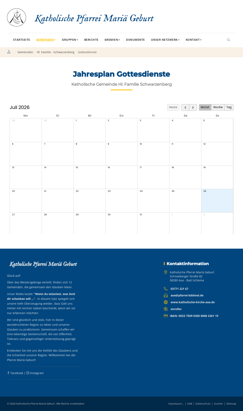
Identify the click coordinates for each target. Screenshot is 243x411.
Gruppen (70, 40)
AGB (189, 403)
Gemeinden (46, 40)
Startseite (21, 40)
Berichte (91, 40)
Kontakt (194, 40)
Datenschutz (203, 403)
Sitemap (231, 403)
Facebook (15, 373)
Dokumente (135, 40)
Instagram (35, 373)
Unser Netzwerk (165, 40)
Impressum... (176, 403)
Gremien (112, 40)
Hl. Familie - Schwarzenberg (55, 52)
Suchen (218, 403)
